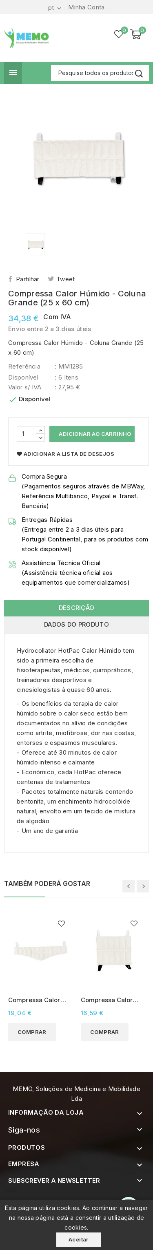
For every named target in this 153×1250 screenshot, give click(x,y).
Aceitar (79, 1239)
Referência (24, 366)
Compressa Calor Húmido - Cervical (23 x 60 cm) (35, 1000)
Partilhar (28, 279)
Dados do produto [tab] (76, 624)
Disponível (23, 377)
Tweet (65, 279)
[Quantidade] (26, 434)
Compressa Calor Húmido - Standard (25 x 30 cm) (110, 1000)
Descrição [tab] (77, 608)
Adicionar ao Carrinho (94, 434)
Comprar (32, 1032)
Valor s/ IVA (25, 387)
